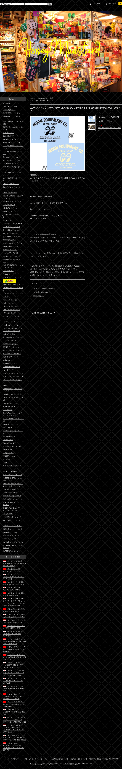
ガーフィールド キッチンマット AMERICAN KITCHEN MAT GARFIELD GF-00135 (14, 641)
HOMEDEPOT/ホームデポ (12, 446)
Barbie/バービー (8, 360)
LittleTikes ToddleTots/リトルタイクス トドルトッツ (13, 485)
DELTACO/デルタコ (10, 436)
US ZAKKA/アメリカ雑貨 (44, 98)
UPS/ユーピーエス (9, 427)
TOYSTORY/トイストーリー (12, 223)
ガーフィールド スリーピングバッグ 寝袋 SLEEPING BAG (14, 615)
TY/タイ (5, 296)
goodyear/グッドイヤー (11, 325)
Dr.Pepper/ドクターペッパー (13, 337)
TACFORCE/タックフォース (12, 499)
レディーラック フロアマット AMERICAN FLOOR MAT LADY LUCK (14, 680)
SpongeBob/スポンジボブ (12, 236)
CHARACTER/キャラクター (12, 113)
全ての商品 (6, 103)
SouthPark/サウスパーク (11, 367)
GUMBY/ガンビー (9, 406)
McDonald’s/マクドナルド (12, 354)
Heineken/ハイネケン (10, 344)
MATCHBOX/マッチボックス (13, 373)
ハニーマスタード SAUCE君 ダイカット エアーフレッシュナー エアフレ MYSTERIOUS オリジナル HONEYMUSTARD (14, 602)
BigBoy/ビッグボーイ (10, 233)
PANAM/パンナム (9, 334)
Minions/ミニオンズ (10, 300)
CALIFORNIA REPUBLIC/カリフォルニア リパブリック (13, 329)
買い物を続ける (38, 296)
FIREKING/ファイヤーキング (12, 529)
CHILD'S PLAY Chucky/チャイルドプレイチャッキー (13, 509)
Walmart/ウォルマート (11, 443)
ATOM (115, 759)
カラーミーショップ (37, 764)
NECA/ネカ (6, 459)
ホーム (6, 759)
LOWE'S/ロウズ (8, 449)
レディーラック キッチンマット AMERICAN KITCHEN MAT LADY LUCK (14, 657)
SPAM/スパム (7, 211)
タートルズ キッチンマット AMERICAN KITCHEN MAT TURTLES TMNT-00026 (14, 664)
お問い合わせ (28, 759)
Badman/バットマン (10, 250)
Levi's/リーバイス (9, 322)
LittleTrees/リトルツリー (11, 284)
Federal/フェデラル (10, 532)
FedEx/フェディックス (10, 424)
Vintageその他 (8, 513)
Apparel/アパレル (9, 110)
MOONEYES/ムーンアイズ (45, 100)
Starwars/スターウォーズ (12, 256)
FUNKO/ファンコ (9, 456)
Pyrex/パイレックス (10, 539)
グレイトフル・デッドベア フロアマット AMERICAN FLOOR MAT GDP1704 (14, 696)
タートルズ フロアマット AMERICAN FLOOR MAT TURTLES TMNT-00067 (14, 704)
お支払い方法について (60, 759)
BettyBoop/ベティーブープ (12, 350)
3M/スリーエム (8, 440)
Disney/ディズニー (9, 240)
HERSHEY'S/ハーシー (10, 220)
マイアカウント (97, 3)
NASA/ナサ (6, 385)
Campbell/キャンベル (10, 157)
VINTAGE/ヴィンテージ (11, 106)
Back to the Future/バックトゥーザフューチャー (13, 467)
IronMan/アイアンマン (11, 253)
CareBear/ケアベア (10, 489)
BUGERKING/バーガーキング (13, 160)
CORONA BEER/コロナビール (13, 293)
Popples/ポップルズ (10, 492)
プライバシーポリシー (43, 759)
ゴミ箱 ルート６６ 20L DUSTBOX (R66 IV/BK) (13, 594)
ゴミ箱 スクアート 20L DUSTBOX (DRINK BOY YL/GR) (13, 583)
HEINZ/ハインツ (8, 133)
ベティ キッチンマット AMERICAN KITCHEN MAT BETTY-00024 (13, 633)
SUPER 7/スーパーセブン (11, 471)
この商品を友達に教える (41, 292)
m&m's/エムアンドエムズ (12, 496)
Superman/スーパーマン (11, 246)
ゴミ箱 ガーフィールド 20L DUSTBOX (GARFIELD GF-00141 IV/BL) (13, 576)
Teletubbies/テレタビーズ (12, 517)
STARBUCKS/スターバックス (13, 394)
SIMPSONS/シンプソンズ (11, 551)
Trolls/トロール (8, 303)
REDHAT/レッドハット (11, 208)
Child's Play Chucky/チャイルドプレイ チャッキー (13, 414)
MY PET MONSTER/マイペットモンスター (12, 479)
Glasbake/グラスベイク (11, 535)
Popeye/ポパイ (8, 271)
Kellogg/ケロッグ (9, 205)
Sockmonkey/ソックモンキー (13, 376)
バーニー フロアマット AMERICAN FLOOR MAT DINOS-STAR (14, 711)
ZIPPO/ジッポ (7, 410)
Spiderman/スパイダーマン (12, 243)
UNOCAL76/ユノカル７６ (12, 201)
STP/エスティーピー (10, 192)
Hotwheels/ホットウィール (12, 142)
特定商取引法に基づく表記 (98, 759)
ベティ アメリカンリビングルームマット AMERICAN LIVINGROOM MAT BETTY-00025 (14, 719)
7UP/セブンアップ (9, 313)
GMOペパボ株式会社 (70, 764)
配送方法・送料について (78, 759)
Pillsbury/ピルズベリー (11, 184)
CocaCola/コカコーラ (10, 306)
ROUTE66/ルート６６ (10, 163)
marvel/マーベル (9, 370)
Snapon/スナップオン (10, 363)
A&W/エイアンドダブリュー (13, 139)
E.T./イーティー (8, 453)
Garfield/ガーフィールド (11, 136)
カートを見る (115, 3)
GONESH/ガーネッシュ (11, 347)
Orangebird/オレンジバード (13, 230)
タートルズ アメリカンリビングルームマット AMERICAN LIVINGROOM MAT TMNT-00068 (14, 737)
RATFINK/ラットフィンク (11, 227)
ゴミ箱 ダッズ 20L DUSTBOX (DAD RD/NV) (11, 588)
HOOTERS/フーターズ (10, 357)
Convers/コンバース (10, 403)
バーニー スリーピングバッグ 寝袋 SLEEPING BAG (14, 627)
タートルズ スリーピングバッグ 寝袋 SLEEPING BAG (14, 621)
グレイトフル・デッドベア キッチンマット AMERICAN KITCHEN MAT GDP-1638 (14, 672)
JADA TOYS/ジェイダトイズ (12, 475)
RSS (110, 759)
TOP (31, 98)
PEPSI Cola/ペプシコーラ (11, 310)
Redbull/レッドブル (10, 340)
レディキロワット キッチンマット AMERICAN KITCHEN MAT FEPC (14, 649)
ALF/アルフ (6, 462)
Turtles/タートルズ (9, 274)
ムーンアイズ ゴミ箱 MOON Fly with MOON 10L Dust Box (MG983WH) (14, 563)
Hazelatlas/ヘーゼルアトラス (13, 542)
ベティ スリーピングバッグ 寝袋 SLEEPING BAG (14, 610)
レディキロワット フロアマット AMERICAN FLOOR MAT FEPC (14, 688)
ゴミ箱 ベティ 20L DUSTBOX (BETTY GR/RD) (12, 570)
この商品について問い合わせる (44, 288)
